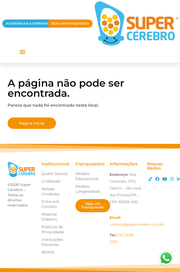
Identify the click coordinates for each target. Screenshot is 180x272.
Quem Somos (54, 173)
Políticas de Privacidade (53, 229)
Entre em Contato (50, 204)
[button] (22, 51)
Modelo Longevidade (87, 189)
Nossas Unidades (50, 191)
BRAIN (48, 252)
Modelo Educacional (86, 176)
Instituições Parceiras (52, 242)
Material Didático (49, 217)
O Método (51, 181)
